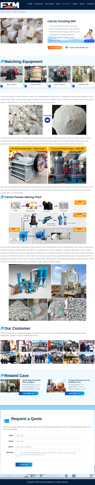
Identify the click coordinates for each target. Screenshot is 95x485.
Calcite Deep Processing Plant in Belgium (31, 381)
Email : (10, 441)
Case (8, 12)
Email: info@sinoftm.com (79, 47)
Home (2, 12)
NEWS (75, 4)
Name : (11, 435)
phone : (10, 447)
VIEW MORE (27, 393)
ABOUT (82, 4)
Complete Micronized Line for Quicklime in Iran (79, 381)
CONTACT (91, 4)
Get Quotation (55, 47)
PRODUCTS (39, 4)
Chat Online (89, 41)
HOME (30, 4)
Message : (10, 452)
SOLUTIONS (49, 4)
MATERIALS (66, 4)
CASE (58, 4)
